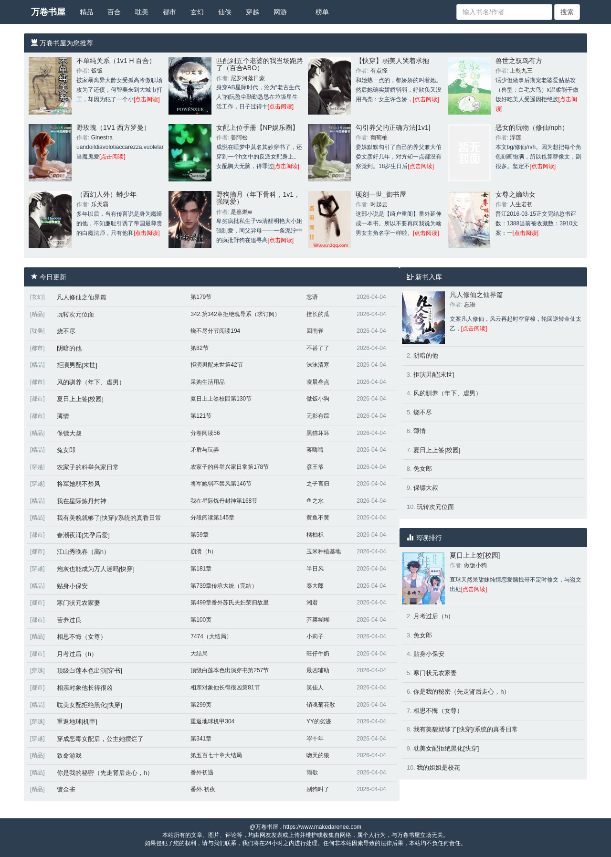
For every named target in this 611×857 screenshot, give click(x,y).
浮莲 (515, 137)
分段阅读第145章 (212, 517)
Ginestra (102, 137)
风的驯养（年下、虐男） (91, 382)
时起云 (379, 204)
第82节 (199, 348)
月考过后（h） (77, 653)
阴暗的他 (69, 348)
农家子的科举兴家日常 (88, 467)
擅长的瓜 (317, 314)
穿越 (252, 12)
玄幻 (197, 12)
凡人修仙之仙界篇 (81, 297)
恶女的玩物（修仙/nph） (532, 127)
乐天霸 (99, 204)
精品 (86, 12)
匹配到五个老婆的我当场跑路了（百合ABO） (259, 64)
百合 (114, 12)
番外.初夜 (202, 789)
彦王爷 (315, 467)
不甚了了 (317, 348)
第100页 (200, 619)
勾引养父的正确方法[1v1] (393, 127)
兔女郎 (66, 450)
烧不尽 (66, 331)
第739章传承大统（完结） (223, 585)
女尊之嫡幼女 (515, 194)
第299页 (200, 704)
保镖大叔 (69, 433)
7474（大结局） (211, 636)
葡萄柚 (379, 137)
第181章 (200, 568)
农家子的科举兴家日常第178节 (229, 467)
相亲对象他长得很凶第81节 (225, 687)
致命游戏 (69, 755)
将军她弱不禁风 (78, 483)
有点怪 (379, 70)
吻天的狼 (317, 755)
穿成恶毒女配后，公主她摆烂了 (100, 738)
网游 (280, 12)
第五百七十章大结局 (216, 755)
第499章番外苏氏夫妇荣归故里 (229, 602)
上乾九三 (521, 70)
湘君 (312, 602)
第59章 (199, 534)
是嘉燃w (241, 212)
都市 (169, 12)
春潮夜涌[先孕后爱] (83, 535)
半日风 (315, 568)
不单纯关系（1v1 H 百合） (116, 60)
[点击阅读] (147, 99)
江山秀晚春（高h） (83, 551)
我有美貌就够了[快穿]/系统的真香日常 (109, 517)
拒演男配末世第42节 (216, 364)
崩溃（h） (203, 551)
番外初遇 (201, 772)
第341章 (200, 738)
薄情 (63, 416)
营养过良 (69, 620)
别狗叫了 (317, 789)
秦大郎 (315, 585)
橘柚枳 (315, 534)
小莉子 (315, 636)
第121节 (200, 416)
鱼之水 (315, 500)
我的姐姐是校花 (438, 767)
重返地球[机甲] (77, 721)
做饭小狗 (317, 398)
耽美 (141, 12)
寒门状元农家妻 (78, 602)
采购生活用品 (207, 382)
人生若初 (521, 204)
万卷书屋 (48, 12)
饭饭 (97, 70)
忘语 (312, 297)
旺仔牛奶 (317, 653)
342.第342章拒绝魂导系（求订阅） (235, 314)
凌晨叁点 (317, 382)
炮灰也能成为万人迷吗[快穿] (96, 568)
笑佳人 (315, 687)
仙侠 (225, 12)
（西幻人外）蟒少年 (106, 194)
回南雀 (315, 331)
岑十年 (315, 738)
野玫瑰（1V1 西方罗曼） (113, 127)
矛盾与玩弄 (204, 449)
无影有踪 (317, 416)
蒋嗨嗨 (315, 449)
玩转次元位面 (75, 314)
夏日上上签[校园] (80, 398)
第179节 (200, 297)
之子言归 (317, 483)
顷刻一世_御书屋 (381, 194)
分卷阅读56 (205, 433)
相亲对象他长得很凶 (85, 687)
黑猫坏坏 (317, 433)
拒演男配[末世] (77, 365)
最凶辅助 (317, 670)
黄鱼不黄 (317, 517)
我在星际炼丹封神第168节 (223, 500)
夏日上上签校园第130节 (221, 398)
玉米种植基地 (323, 551)
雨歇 (312, 772)
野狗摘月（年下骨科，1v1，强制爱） (258, 197)
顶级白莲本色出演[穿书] (89, 670)
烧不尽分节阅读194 (215, 331)
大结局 (199, 653)
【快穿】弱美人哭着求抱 (392, 60)
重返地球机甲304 (212, 721)
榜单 (322, 12)
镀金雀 (66, 789)
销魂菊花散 (320, 704)
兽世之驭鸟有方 (518, 60)
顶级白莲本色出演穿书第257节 (229, 670)
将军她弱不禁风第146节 (221, 483)
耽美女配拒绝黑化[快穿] (89, 705)
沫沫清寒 (317, 364)
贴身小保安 (72, 586)
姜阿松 (239, 137)
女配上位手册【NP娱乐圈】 (257, 127)
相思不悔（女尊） (81, 636)
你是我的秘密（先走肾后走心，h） (105, 772)
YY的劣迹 (318, 721)
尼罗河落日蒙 (248, 78)
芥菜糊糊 (317, 619)
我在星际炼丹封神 (81, 501)
